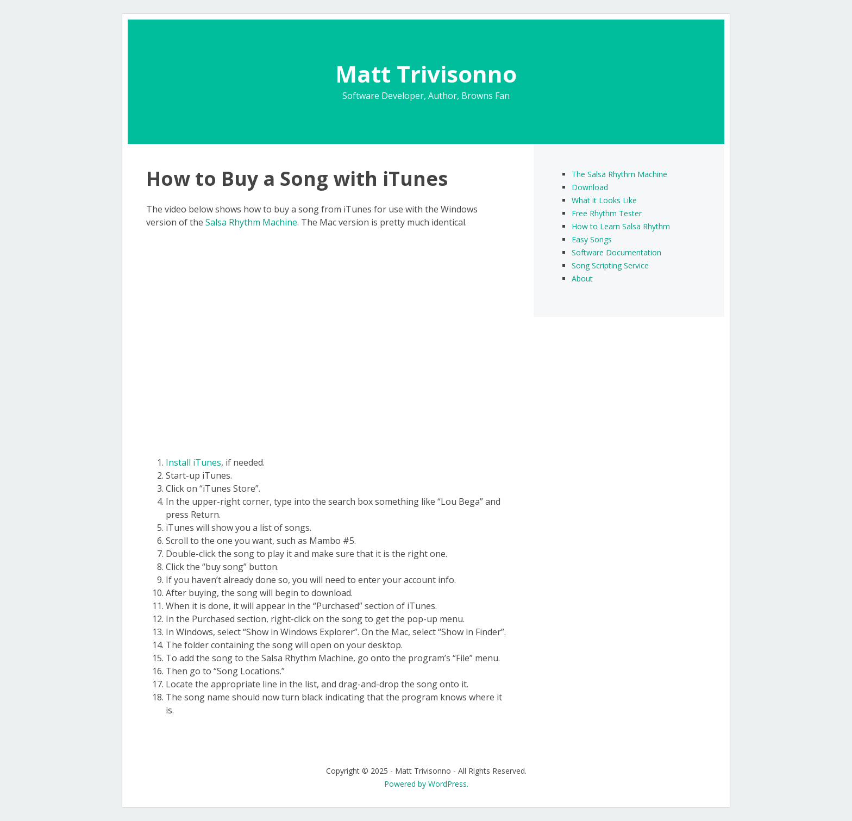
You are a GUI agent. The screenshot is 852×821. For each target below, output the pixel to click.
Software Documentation (616, 252)
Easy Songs (592, 239)
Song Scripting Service (610, 265)
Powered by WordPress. (426, 784)
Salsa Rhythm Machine (251, 222)
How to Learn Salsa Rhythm (621, 226)
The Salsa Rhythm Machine (619, 174)
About (582, 278)
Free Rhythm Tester (607, 213)
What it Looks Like (604, 200)
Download (590, 187)
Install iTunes (193, 462)
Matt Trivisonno (426, 73)
